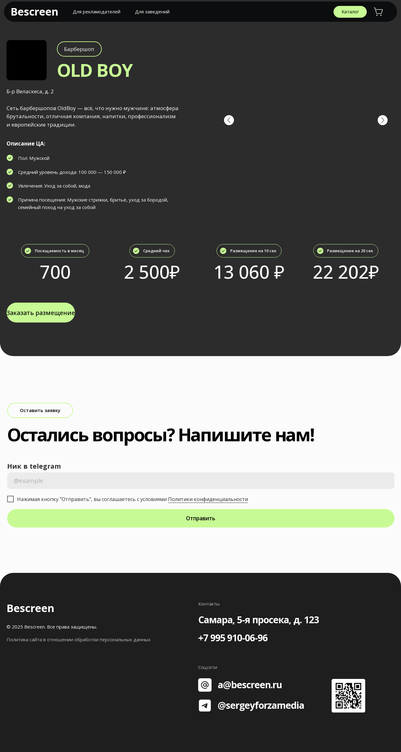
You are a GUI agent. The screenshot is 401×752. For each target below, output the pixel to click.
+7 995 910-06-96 (233, 637)
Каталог (350, 11)
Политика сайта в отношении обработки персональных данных (79, 639)
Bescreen (34, 11)
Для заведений (152, 11)
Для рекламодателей (96, 11)
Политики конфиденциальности (208, 499)
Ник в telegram (34, 466)
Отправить (200, 518)
